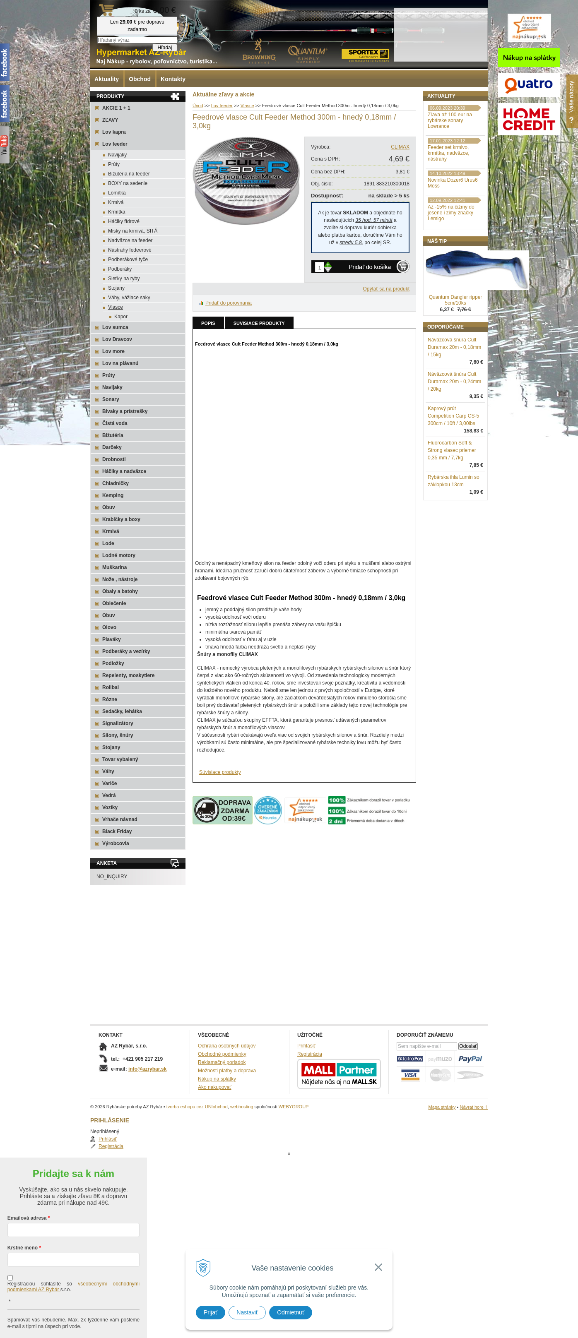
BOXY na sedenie (127, 183)
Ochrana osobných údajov (226, 1046)
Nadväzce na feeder (130, 240)
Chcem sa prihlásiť (73, 1320)
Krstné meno (22, 1215)
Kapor (121, 316)
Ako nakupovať (214, 1087)
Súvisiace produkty (259, 323)
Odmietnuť (290, 1312)
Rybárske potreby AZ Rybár (132, 22)
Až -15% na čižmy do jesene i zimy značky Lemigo (451, 255)
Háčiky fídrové (124, 221)
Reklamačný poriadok (222, 1062)
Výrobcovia (115, 843)
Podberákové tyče (128, 259)
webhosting (241, 1106)
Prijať (210, 1312)
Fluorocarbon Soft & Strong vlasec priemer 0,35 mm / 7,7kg (452, 493)
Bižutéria (112, 435)
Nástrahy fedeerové (130, 250)
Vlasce (115, 307)
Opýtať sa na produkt (386, 289)
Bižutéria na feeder (129, 174)
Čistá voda (115, 423)
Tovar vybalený (120, 759)
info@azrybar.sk (147, 1069)
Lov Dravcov (117, 339)
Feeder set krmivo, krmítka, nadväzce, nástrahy (449, 196)
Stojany (116, 288)
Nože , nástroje (119, 579)
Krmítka (116, 212)
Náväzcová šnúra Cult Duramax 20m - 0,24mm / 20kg (454, 424)
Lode (108, 543)
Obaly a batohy (120, 591)
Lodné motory (118, 555)
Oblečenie (114, 603)
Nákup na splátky (217, 1079)
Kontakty (173, 79)
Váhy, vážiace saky (129, 297)
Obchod (140, 79)
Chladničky (115, 483)
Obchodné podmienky (222, 1054)
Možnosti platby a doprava (227, 1071)
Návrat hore (474, 1107)
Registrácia (448, 122)
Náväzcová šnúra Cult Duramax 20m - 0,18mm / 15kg (454, 390)
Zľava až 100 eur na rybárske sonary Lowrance (450, 163)
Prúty (114, 164)
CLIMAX (400, 147)
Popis (208, 323)
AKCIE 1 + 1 (116, 108)
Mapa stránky (441, 1107)
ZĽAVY (110, 120)
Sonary (110, 399)
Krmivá (115, 202)
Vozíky (110, 807)
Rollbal (110, 687)
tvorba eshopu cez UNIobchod (197, 1106)
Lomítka (117, 193)
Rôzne (109, 699)
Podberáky (120, 269)
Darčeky (112, 447)
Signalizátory (117, 723)
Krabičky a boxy (121, 519)
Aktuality (106, 79)
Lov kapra (114, 132)
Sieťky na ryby (124, 278)
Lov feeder (115, 144)
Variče (109, 783)
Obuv (108, 507)
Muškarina (114, 567)
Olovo (109, 627)
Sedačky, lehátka (122, 711)
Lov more (113, 351)
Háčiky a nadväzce (124, 471)
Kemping (112, 495)
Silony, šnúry (117, 735)
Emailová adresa (27, 1185)
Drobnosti (114, 459)
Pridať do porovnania (228, 303)
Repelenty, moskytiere (128, 675)
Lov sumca (115, 327)
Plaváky (111, 639)
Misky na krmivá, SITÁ (132, 231)
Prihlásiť (445, 114)
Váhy (108, 771)
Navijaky (117, 155)
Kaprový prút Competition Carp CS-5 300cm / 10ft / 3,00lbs (453, 459)
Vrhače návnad (119, 819)
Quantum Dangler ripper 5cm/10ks (455, 343)
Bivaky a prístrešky (124, 411)
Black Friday (117, 831)
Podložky (113, 663)
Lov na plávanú (120, 363)
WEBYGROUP (294, 1106)
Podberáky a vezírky (126, 651)
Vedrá (109, 795)
